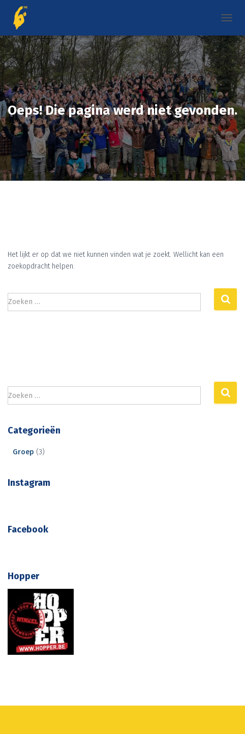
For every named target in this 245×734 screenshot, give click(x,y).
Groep (23, 452)
